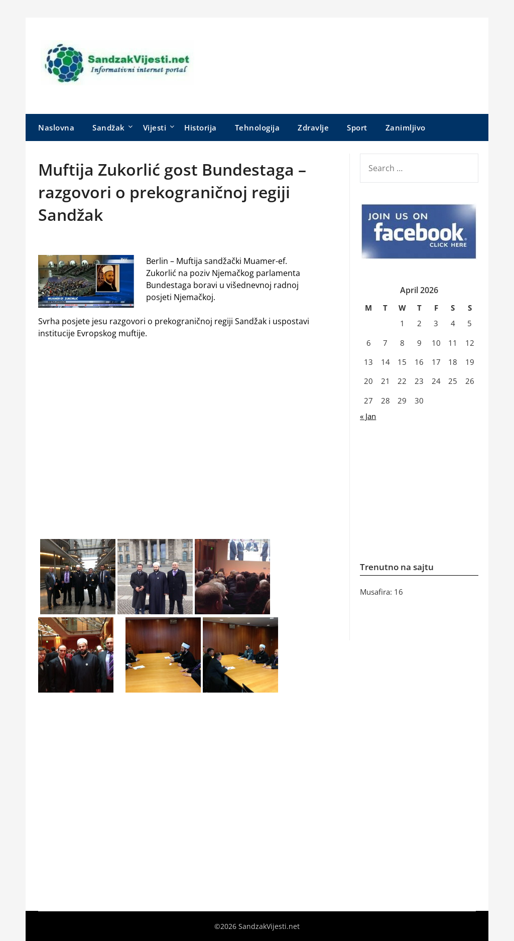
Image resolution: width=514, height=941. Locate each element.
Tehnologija (257, 127)
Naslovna (56, 127)
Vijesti (155, 127)
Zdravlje (313, 127)
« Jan (368, 416)
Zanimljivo (406, 127)
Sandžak (108, 127)
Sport (357, 127)
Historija (200, 127)
